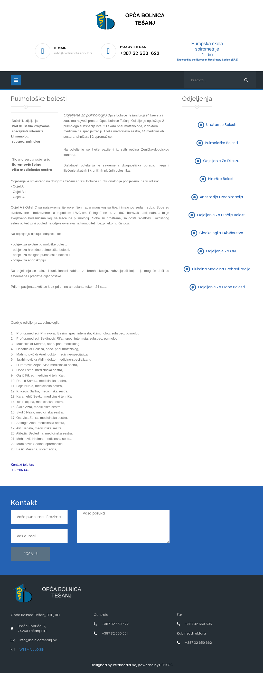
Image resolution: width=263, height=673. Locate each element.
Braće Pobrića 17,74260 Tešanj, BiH (32, 628)
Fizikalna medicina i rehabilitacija (221, 268)
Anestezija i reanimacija (221, 196)
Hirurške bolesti (221, 178)
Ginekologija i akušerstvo (221, 232)
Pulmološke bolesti (221, 142)
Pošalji (30, 554)
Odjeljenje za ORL (221, 250)
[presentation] (200, 528)
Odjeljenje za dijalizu (221, 160)
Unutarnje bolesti (221, 124)
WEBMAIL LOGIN (32, 649)
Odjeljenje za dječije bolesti (221, 214)
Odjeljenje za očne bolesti (221, 287)
